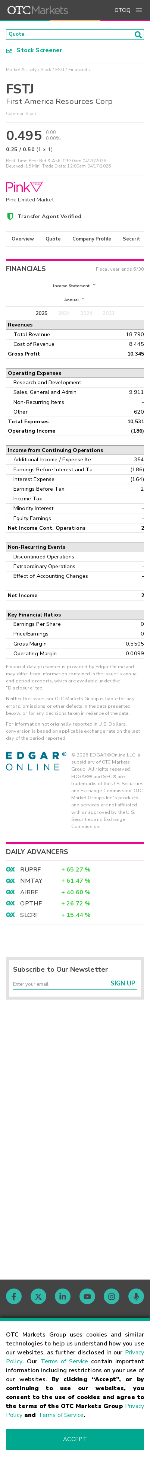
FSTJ (60, 72)
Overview (23, 241)
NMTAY (31, 887)
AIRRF (29, 899)
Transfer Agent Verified (49, 218)
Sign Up (122, 993)
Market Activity (21, 72)
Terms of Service (64, 1361)
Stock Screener (34, 52)
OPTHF (31, 910)
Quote (53, 241)
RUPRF (30, 876)
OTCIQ (123, 10)
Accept (75, 1439)
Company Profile (91, 241)
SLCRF (29, 922)
